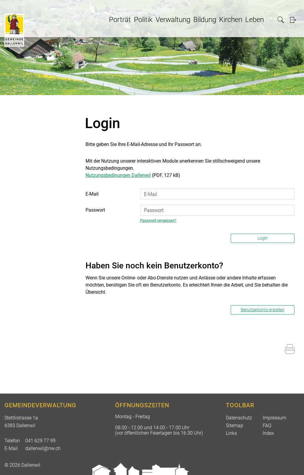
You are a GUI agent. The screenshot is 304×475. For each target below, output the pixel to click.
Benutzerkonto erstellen (262, 309)
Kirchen (230, 19)
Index (268, 433)
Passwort (95, 210)
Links (231, 433)
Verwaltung (173, 19)
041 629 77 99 (40, 440)
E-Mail (92, 194)
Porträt (120, 19)
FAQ (267, 425)
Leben (254, 19)
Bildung (204, 19)
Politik (143, 19)
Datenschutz (239, 418)
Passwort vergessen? (158, 220)
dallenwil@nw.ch (43, 448)
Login (295, 19)
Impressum (274, 418)
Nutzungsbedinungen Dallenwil (118, 175)
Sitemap (234, 425)
